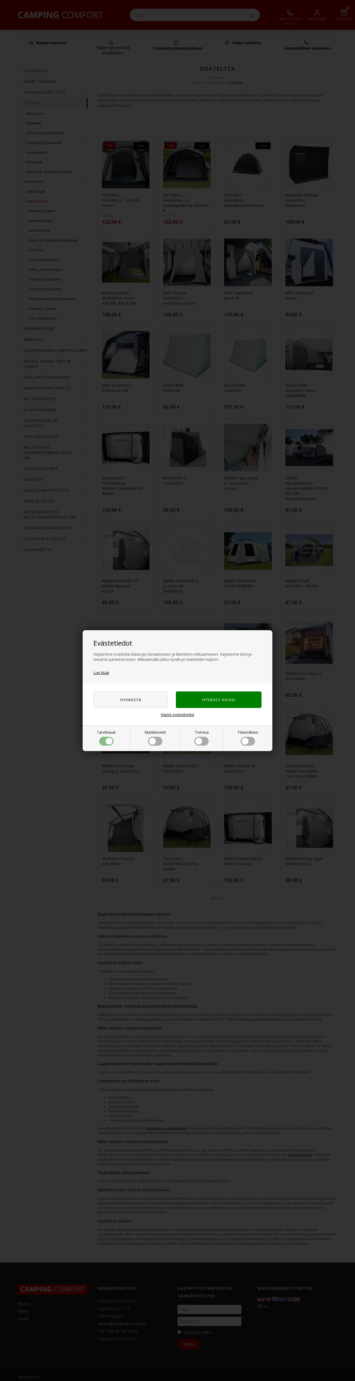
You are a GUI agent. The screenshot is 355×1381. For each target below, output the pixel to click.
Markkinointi (155, 738)
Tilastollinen (247, 738)
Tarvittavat (106, 738)
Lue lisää (101, 672)
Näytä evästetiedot (177, 714)
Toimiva (201, 738)
